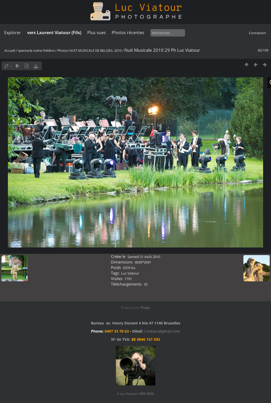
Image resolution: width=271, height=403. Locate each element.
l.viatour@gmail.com (162, 331)
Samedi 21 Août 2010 (143, 256)
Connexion (257, 32)
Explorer (12, 32)
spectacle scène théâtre (36, 50)
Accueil (9, 50)
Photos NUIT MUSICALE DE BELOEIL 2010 (89, 50)
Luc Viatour (130, 273)
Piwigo (145, 307)
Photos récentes (128, 32)
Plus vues (96, 32)
